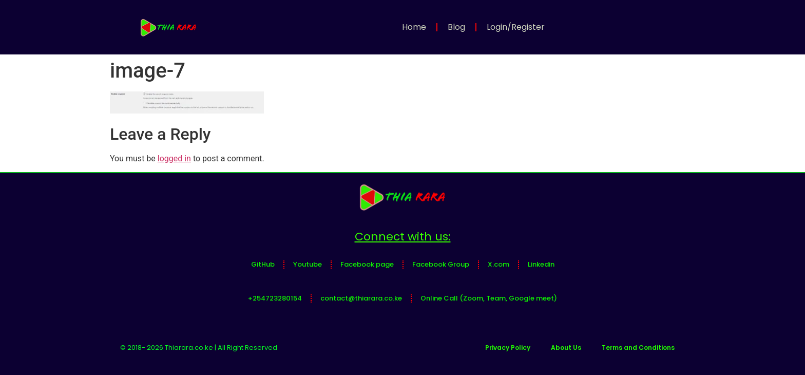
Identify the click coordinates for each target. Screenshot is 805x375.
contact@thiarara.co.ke (361, 298)
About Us (566, 347)
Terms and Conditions (638, 347)
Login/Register (516, 27)
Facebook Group (440, 264)
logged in (174, 158)
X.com (498, 264)
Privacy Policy (507, 347)
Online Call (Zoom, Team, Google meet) (488, 298)
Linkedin (541, 264)
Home (414, 27)
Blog (456, 27)
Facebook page (367, 264)
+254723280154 (275, 298)
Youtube (307, 264)
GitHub (263, 264)
